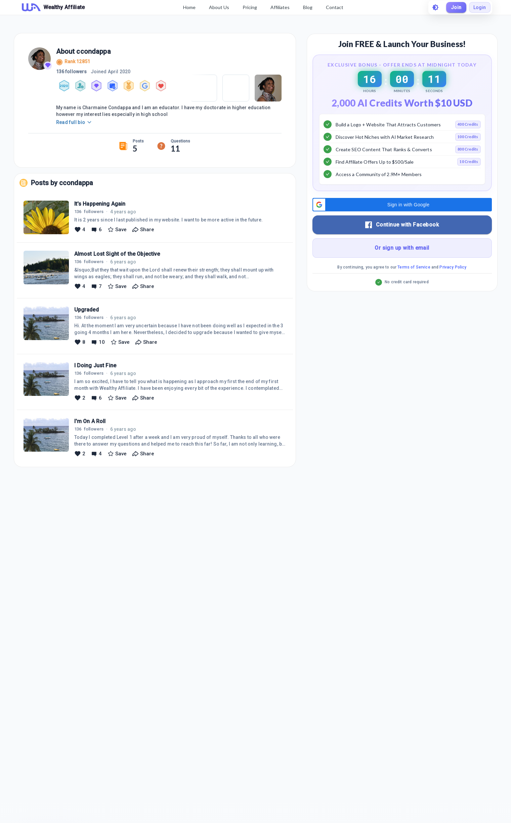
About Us (219, 7)
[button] (402, 221)
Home (189, 7)
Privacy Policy (452, 284)
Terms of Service (413, 284)
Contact (334, 7)
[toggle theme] (435, 7)
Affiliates (279, 7)
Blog (307, 7)
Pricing (249, 7)
